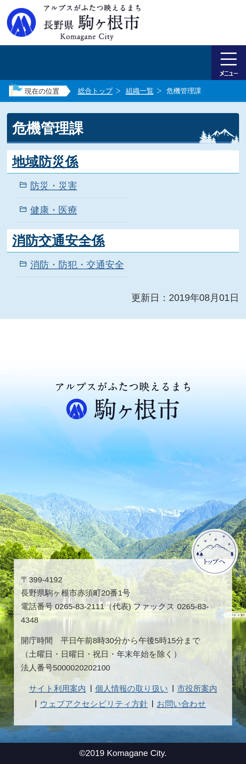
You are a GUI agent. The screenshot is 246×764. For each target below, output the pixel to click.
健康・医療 (53, 210)
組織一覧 (140, 91)
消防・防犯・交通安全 (77, 264)
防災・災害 (53, 185)
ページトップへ (214, 552)
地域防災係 (45, 161)
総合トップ (95, 91)
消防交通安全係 (58, 240)
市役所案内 (197, 688)
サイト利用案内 (57, 688)
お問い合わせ (181, 703)
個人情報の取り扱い (131, 688)
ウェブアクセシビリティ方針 (94, 703)
